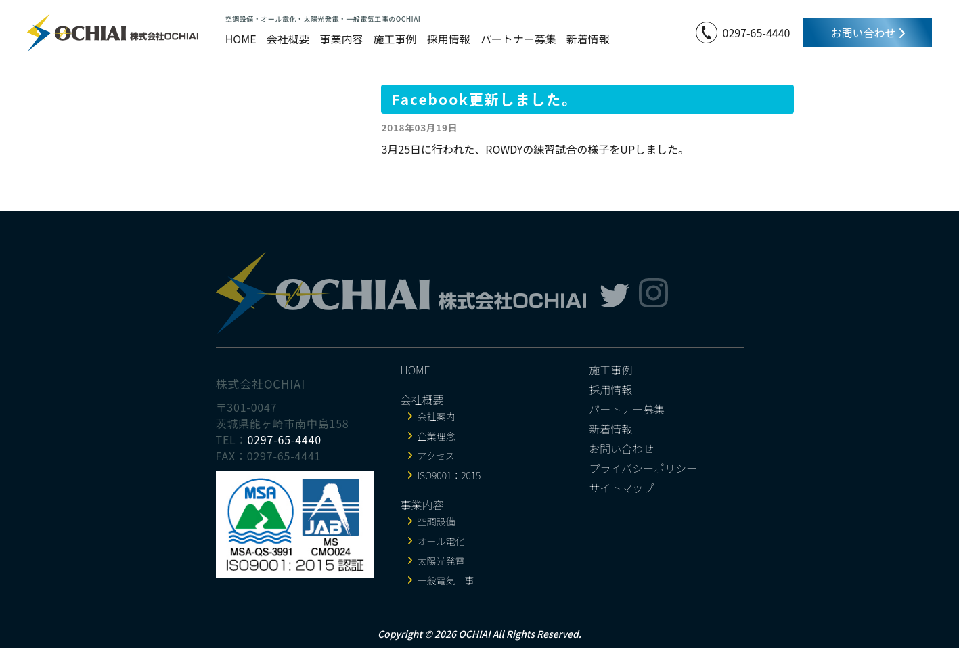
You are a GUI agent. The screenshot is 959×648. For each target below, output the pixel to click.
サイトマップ (621, 487)
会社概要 (288, 38)
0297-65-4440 (756, 32)
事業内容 (341, 38)
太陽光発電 (441, 560)
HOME (241, 38)
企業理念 (436, 436)
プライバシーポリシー (643, 468)
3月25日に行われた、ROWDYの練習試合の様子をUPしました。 (535, 149)
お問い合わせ (867, 32)
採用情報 (448, 38)
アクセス (436, 455)
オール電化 (441, 541)
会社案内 (436, 416)
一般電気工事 (446, 580)
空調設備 (436, 521)
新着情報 (588, 38)
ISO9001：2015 (449, 475)
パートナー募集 (518, 38)
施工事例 (395, 38)
